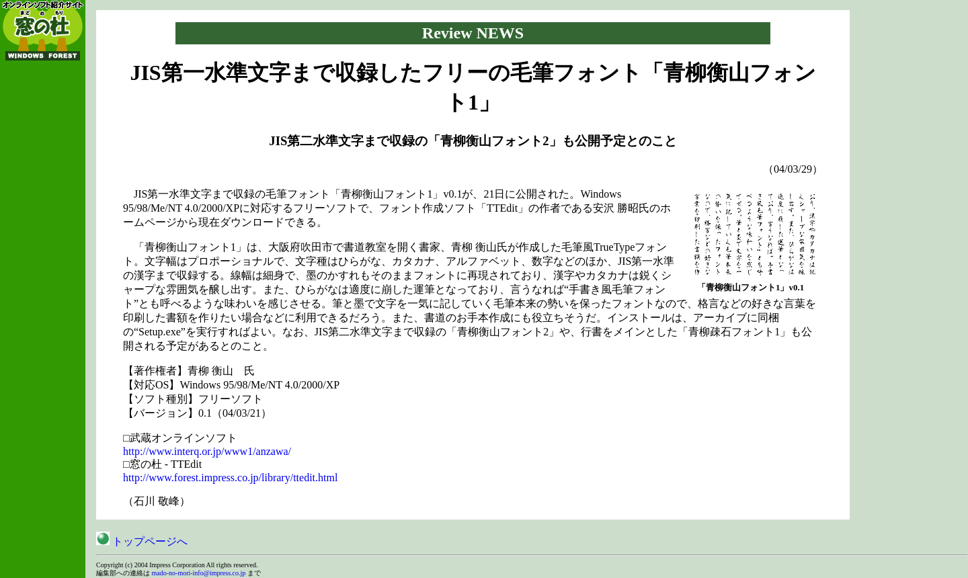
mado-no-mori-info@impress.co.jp (199, 573)
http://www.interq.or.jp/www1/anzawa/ (207, 451)
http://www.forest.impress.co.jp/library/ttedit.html (230, 477)
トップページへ (142, 541)
